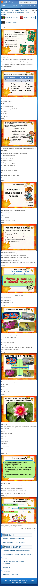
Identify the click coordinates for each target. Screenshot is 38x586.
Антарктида (6, 567)
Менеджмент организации (10, 574)
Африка (5, 558)
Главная (4, 6)
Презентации (4, 12)
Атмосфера (6, 571)
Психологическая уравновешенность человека (17, 554)
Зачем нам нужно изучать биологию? (14, 542)
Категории (14, 6)
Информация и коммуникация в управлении (16, 550)
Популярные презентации (28, 6)
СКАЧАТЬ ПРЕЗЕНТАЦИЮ (11, 18)
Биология (11, 12)
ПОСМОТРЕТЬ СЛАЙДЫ (11, 22)
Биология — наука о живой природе (14, 538)
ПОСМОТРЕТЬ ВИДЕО (29, 18)
